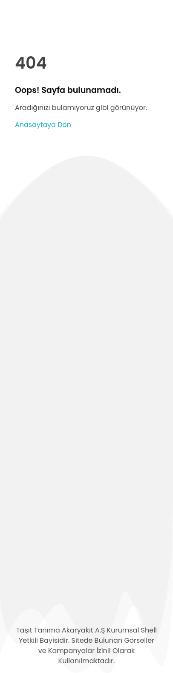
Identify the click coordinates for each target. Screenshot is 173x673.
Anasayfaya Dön (43, 125)
